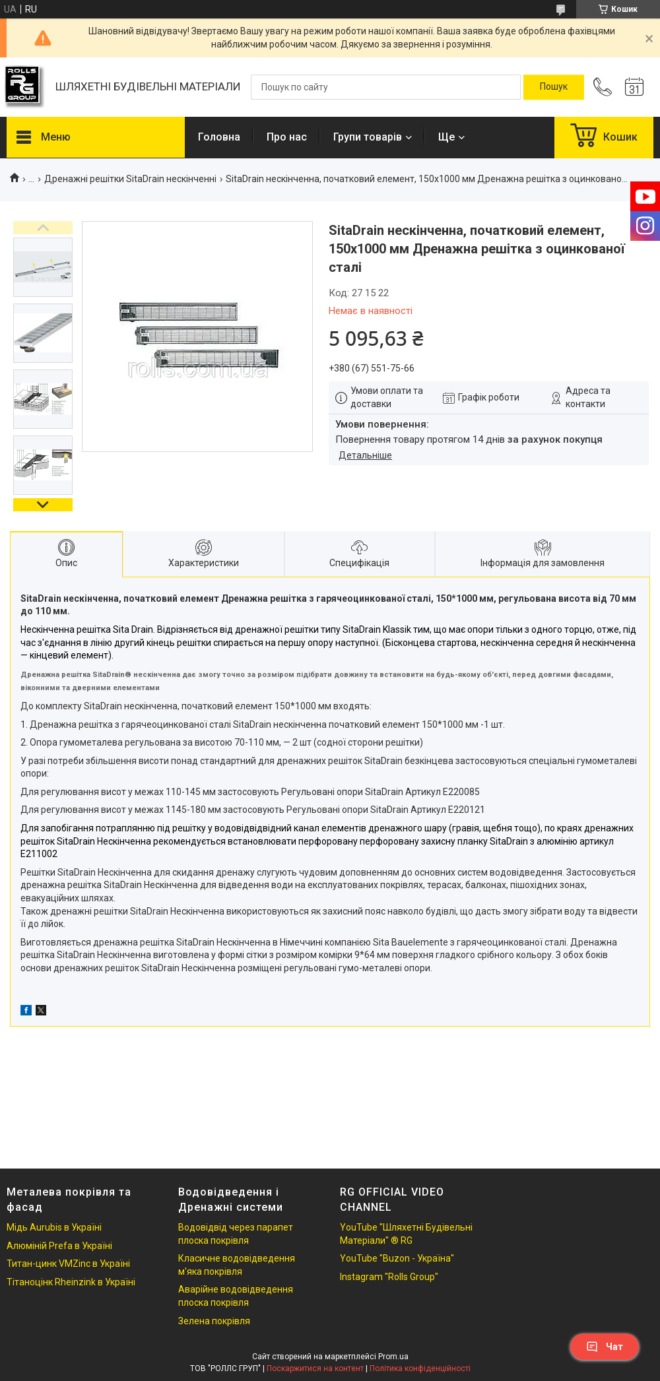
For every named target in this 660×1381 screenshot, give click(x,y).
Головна (219, 137)
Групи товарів (367, 137)
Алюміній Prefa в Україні (59, 1245)
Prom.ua (393, 1356)
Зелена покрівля (214, 1321)
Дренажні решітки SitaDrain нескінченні (130, 179)
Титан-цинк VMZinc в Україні (68, 1263)
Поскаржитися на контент (315, 1368)
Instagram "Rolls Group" (389, 1276)
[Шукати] (553, 87)
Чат (604, 1347)
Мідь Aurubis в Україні (54, 1227)
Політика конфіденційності (420, 1368)
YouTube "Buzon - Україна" (397, 1258)
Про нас (287, 137)
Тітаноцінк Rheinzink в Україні (71, 1282)
